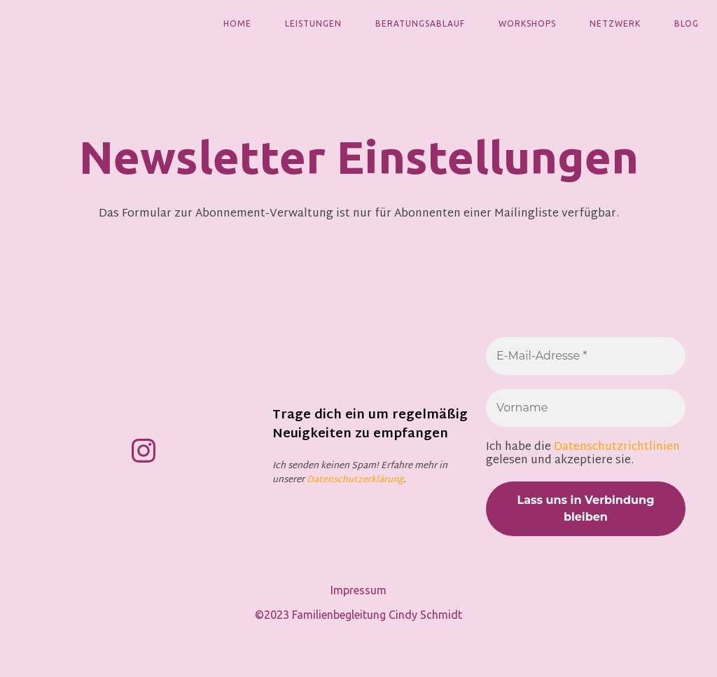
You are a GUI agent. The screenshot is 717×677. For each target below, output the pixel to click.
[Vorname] (585, 408)
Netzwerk (615, 23)
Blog (686, 23)
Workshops (527, 23)
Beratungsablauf (420, 23)
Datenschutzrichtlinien (617, 447)
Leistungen (313, 23)
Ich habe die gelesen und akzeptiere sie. (583, 454)
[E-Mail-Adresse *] (585, 356)
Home (237, 23)
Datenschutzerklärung (355, 480)
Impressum (358, 590)
